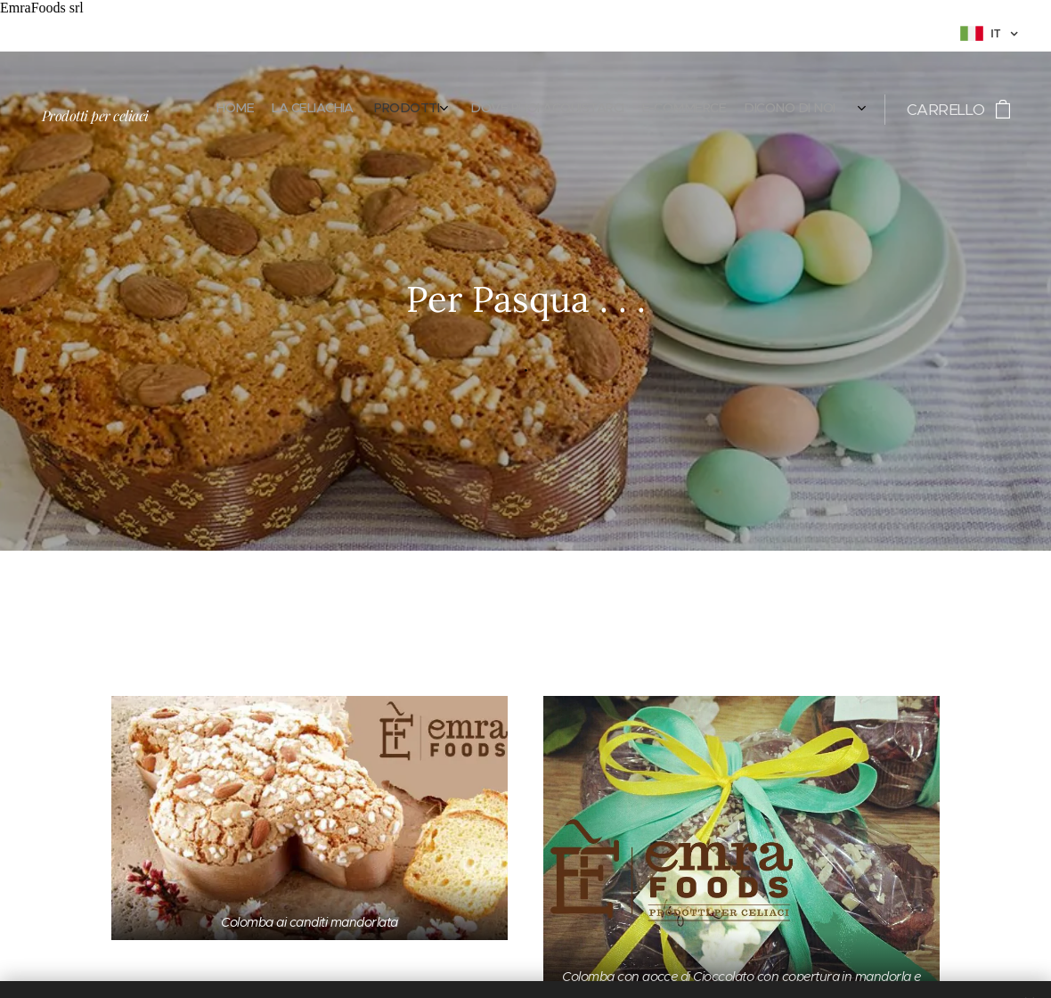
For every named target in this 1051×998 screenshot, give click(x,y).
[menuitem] (695, 109)
